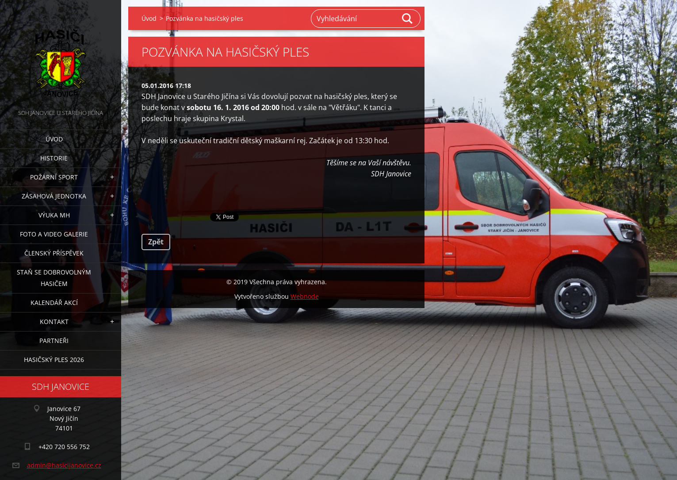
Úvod (54, 139)
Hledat (407, 18)
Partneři (54, 340)
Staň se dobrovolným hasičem (54, 278)
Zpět (156, 242)
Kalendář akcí (54, 302)
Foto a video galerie (54, 234)
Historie (54, 158)
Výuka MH (54, 215)
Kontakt (54, 321)
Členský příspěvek (54, 253)
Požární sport (54, 177)
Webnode (305, 296)
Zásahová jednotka (54, 196)
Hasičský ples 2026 (54, 359)
